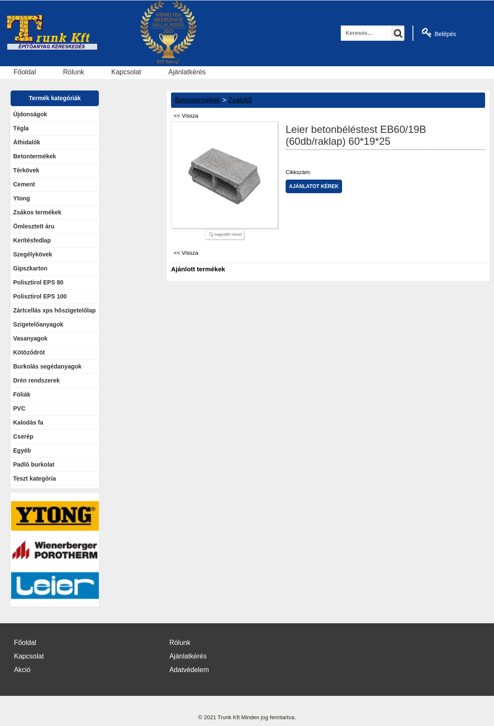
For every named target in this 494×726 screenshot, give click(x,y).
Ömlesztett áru (33, 226)
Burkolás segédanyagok (47, 366)
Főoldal (25, 72)
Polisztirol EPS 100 (40, 296)
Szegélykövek (32, 254)
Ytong (21, 198)
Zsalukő (240, 100)
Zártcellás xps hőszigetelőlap (54, 310)
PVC (19, 408)
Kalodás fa (28, 422)
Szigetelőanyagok (38, 324)
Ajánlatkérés (187, 72)
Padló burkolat (33, 464)
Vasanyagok (30, 338)
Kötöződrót (29, 352)
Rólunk (73, 72)
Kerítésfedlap (32, 240)
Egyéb (22, 450)
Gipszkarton (30, 268)
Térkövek (26, 170)
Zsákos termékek (37, 212)
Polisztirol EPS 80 (38, 282)
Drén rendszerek (36, 380)
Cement (24, 184)
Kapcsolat (126, 72)
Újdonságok (30, 114)
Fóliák (21, 394)
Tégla (21, 128)
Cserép (23, 436)
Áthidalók (26, 142)
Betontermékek (34, 156)
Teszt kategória (34, 478)
